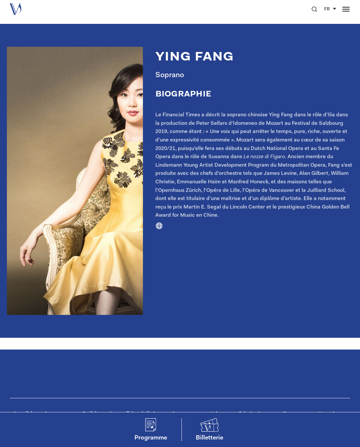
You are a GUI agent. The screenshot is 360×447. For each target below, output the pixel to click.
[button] (314, 9)
